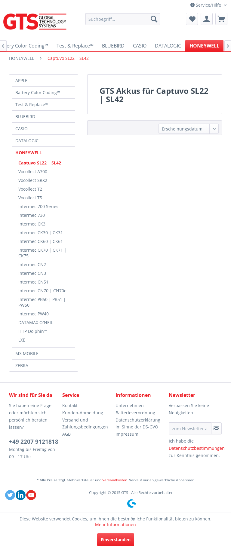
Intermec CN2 (32, 264)
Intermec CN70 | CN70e (42, 290)
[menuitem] (123, 19)
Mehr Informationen (115, 524)
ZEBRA (21, 365)
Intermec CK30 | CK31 (40, 232)
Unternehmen (130, 405)
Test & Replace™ (31, 104)
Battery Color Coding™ (37, 92)
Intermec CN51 (33, 282)
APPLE (21, 80)
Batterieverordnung (135, 413)
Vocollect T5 (30, 198)
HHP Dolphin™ (32, 331)
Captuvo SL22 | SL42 (39, 163)
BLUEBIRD (25, 116)
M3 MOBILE (26, 353)
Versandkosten (114, 480)
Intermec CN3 (32, 273)
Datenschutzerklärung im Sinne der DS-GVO (138, 423)
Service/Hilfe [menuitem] (206, 5)
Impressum (127, 434)
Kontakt (70, 405)
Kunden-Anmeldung (82, 413)
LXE (21, 340)
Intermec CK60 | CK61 (40, 241)
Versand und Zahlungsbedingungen (85, 423)
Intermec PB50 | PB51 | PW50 (42, 302)
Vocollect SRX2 (32, 180)
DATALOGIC (26, 140)
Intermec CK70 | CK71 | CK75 (42, 253)
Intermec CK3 (31, 224)
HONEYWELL (28, 152)
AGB (66, 434)
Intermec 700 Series (38, 206)
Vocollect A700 (32, 171)
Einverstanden (116, 539)
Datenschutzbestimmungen (197, 448)
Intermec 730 (31, 215)
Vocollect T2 (30, 189)
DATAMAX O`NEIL (35, 322)
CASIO (21, 128)
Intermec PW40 (33, 314)
